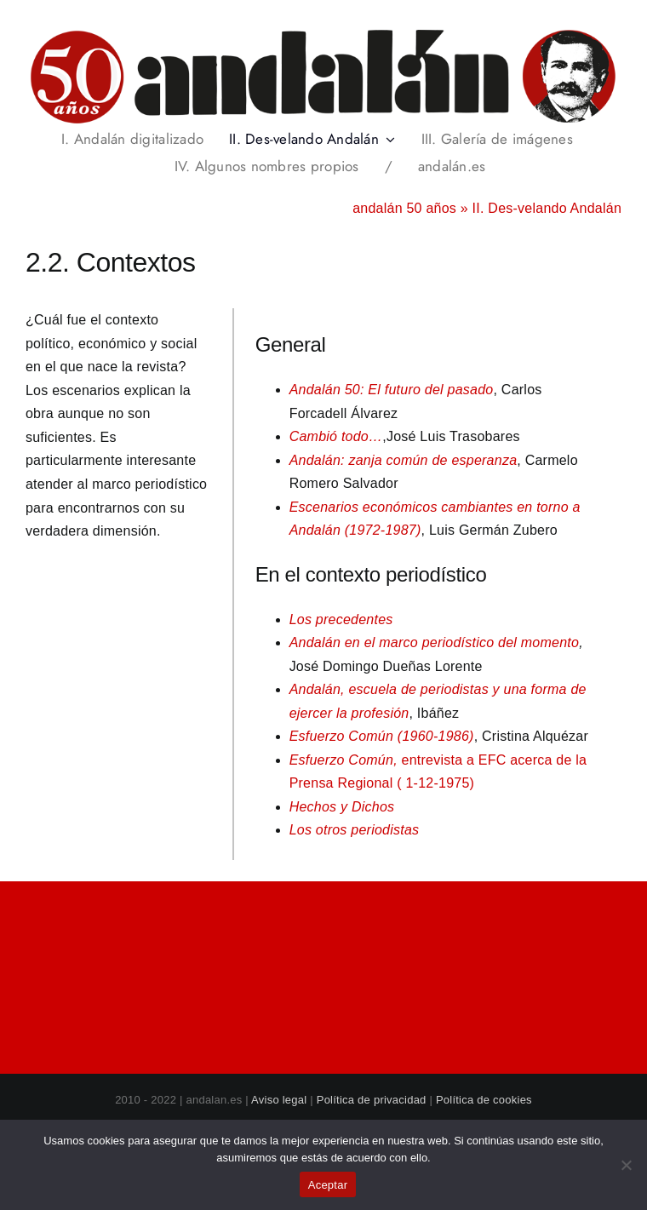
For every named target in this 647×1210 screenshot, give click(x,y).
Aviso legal (278, 1099)
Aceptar (328, 1184)
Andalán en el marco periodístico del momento (434, 642)
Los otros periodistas (354, 830)
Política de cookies (484, 1099)
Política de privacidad (372, 1099)
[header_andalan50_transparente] (323, 33)
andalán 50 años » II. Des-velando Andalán (486, 208)
